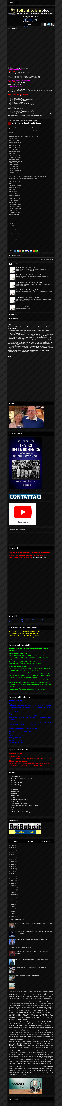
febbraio (13, 911)
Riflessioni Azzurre (31, 1052)
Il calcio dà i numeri (32, 1030)
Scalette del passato (46, 1054)
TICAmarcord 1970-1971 (16, 1063)
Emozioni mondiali (15, 1022)
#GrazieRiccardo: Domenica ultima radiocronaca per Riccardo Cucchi (33, 923)
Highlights (21, 1027)
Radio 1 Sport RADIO (16, 782)
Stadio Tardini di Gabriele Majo (19, 803)
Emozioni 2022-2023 (46, 1016)
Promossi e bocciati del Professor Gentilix (19, 1049)
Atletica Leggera (13, 998)
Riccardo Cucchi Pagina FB (18, 801)
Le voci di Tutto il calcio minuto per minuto (20, 947)
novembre (13, 890)
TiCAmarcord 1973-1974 (16, 1065)
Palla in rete (49, 1045)
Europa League (31, 1023)
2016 (12, 869)
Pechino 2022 (27, 1047)
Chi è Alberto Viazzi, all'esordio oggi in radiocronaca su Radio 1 (32, 959)
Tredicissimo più (49, 1068)
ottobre (13, 892)
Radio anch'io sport (16, 791)
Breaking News (43, 998)
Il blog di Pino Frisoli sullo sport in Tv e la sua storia (24, 805)
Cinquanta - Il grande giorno (46, 1005)
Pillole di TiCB (44, 1047)
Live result (46, 1039)
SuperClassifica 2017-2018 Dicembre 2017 (27, 297)
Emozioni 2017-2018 (22, 1014)
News (49, 1043)
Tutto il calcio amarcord (39, 1071)
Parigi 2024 (20, 1047)
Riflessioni (24, 1052)
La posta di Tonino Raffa (35, 1036)
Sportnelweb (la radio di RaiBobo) (19, 799)
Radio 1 (13, 780)
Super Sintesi (33, 1059)
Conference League (37, 1007)
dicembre (13, 887)
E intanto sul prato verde (46, 1010)
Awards (30, 998)
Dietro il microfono (22, 1010)
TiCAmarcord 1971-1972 (31, 1063)
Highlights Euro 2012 (14, 1029)
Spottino (44, 1058)
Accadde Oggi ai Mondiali (34, 991)
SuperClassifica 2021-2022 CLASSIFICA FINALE (29, 282)
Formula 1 (12, 1025)
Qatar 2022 (42, 1049)
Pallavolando (12, 1047)
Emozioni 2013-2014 (16, 1012)
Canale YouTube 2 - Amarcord (17, 529)
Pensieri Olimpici (35, 1047)
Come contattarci (27, 1007)
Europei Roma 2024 (42, 1023)
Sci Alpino (22, 1056)
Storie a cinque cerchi (14, 1059)
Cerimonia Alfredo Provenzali (23, 1003)
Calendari (37, 1001)
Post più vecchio (46, 259)
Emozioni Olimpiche (27, 1022)
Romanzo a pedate (16, 1054)
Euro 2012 (41, 1022)
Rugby (22, 1054)
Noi (52, 1043)
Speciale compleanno (22, 1058)
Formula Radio (22, 1025)
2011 (12, 880)
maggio (13, 904)
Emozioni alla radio (18, 1020)
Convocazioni (48, 1007)
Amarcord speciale (14, 996)
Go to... (12, 2)
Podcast (51, 1047)
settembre (13, 894)
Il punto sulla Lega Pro (35, 1032)
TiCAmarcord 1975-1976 (46, 1065)
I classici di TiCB (48, 1029)
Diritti (29, 1010)
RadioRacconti (39, 1050)
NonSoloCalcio (15, 1045)
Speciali (40, 1058)
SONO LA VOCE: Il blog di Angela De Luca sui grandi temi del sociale (29, 814)
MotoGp (18, 1043)
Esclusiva (35, 1022)
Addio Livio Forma (35, 993)
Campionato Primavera (46, 1001)
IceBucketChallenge (23, 1030)
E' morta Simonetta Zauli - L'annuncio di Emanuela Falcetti (30, 967)
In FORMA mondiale (46, 1032)
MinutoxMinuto (48, 1041)
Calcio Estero (50, 998)
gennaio (13, 913)
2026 (12, 845)
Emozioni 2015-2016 (41, 1012)
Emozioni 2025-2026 (47, 1017)
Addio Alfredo (13, 993)
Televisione (32, 1061)
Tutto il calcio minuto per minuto (19, 787)
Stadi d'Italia (49, 1058)
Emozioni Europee (47, 1020)
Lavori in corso (27, 1037)
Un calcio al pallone (35, 1072)
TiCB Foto (39, 1066)
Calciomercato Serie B (19, 1001)
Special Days (49, 1056)
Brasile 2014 (35, 998)
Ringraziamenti (40, 1052)
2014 (12, 873)
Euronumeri (22, 1023)
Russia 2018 (28, 1054)
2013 (12, 876)
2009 (12, 885)
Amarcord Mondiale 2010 (46, 994)
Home (10, 120)
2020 (12, 859)
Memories (28, 1041)
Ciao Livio (13, 1005)
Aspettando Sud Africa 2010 (45, 996)
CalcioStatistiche (30, 1001)
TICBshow (12, 1068)
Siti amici (44, 1056)
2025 (12, 847)
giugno (13, 901)
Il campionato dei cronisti (45, 1030)
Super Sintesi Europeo (43, 1059)
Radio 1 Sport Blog (16, 785)
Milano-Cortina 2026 (37, 1041)
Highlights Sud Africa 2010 (26, 1029)
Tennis (37, 1061)
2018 (12, 864)
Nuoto (37, 1045)
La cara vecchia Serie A (21, 1036)
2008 (12, 916)
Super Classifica (15, 120)
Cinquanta (24, 1005)
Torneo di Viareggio (31, 1068)
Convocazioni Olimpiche (39, 1009)
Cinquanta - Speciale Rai (16, 1007)
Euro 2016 (47, 1022)
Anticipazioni (34, 996)
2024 (12, 850)
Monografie (12, 1043)
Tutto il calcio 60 (26, 1070)
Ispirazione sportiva (25, 1034)
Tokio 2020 (23, 1068)
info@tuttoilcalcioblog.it (39, 557)
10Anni (16, 991)
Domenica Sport (15, 795)
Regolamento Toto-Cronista (15, 1052)
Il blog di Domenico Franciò (18, 809)
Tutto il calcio (15, 1070)
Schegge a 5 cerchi (14, 1056)
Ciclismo (18, 1005)
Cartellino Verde (12, 1003)
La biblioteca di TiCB (45, 1034)
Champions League (36, 1003)
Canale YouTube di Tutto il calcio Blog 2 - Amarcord (24, 778)
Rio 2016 (46, 1052)
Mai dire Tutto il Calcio (19, 1041)
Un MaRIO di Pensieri (45, 1072)
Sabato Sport (14, 793)
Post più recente (16, 255)
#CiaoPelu (11, 991)
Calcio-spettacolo (29, 1000)
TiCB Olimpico (48, 1067)
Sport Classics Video (16, 807)
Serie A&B (37, 1056)
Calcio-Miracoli (21, 1000)
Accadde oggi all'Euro (47, 991)
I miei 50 (11, 1030)
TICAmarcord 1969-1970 (46, 1061)
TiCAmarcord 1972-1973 (46, 1063)
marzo (12, 908)
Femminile (50, 1023)
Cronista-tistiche (13, 1010)
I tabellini (16, 1030)
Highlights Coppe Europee (46, 1027)
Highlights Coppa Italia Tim (31, 1027)
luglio (12, 899)
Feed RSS (52, 24)
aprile (12, 906)
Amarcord (12, 994)
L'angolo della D (34, 1034)
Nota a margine (27, 1045)
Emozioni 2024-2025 (32, 1018)
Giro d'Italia (31, 1025)
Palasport (42, 1045)
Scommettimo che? (30, 1056)
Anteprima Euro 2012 (24, 996)
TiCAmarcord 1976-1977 (16, 1066)
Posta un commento (14, 318)
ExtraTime (13, 797)
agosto (13, 897)
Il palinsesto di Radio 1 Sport (22, 1032)
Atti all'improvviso (23, 998)
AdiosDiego (44, 993)
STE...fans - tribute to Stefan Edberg (20, 812)
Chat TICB (45, 1003)
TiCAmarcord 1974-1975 (31, 1065)
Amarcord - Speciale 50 (33, 994)
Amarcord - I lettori (21, 994)
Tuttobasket (27, 1072)
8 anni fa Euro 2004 (23, 991)
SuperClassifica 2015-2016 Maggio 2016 (27, 290)
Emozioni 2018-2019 (36, 1014)
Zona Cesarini (14, 789)
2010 (12, 883)
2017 (12, 866)
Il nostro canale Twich (16, 776)
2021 (12, 857)
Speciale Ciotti (12, 1058)
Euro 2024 (16, 1023)
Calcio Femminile (13, 1000)
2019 (12, 861)
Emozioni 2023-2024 (16, 1018)
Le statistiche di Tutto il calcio (38, 1037)
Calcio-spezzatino (40, 1000)
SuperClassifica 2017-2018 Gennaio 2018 (27, 305)
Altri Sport (50, 993)
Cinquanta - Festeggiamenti (33, 1005)
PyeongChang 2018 (34, 1049)
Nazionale (36, 1043)
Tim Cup (17, 1068)
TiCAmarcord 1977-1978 (30, 1066)
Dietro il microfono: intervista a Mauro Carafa (27, 975)
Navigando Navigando (27, 1043)
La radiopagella (47, 1036)
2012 (12, 878)
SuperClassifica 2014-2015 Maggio (25, 267)
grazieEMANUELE (40, 1025)
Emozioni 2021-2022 (32, 1016)
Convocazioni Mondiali (27, 1009)
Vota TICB (25, 1074)
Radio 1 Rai (18, 1050)
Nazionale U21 (43, 1043)
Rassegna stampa (48, 1050)
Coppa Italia (49, 1009)
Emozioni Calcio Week (34, 1020)
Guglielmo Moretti (13, 1027)
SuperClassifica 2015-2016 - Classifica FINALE (28, 274)
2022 (12, 854)
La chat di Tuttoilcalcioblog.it (16, 919)
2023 (12, 852)
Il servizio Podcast (20, 984)
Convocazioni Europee (15, 1009)
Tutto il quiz (20, 1072)
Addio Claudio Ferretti (23, 993)
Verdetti (21, 1074)
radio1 (34, 1050)
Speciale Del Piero (32, 1058)
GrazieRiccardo (49, 1025)
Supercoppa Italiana (24, 1061)
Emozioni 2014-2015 (29, 1012)
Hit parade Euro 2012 (39, 1029)
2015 (12, 871)
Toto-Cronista (40, 1068)
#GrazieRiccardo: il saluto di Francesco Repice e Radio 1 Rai (31, 939)
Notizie (34, 1045)
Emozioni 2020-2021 (19, 1016)
